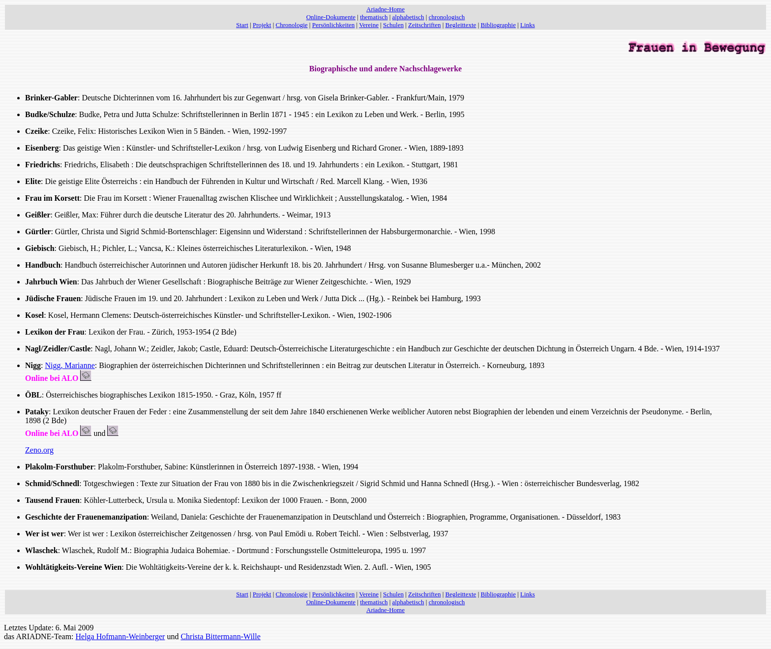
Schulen (393, 25)
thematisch (373, 17)
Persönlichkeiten (333, 25)
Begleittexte (460, 25)
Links (527, 25)
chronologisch (447, 17)
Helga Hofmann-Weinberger (120, 636)
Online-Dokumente (331, 17)
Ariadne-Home (385, 9)
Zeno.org (39, 450)
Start (242, 25)
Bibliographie (498, 25)
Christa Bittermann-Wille (220, 636)
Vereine (369, 25)
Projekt (262, 25)
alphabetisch (408, 17)
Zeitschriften (424, 25)
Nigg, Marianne (69, 365)
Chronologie (292, 25)
